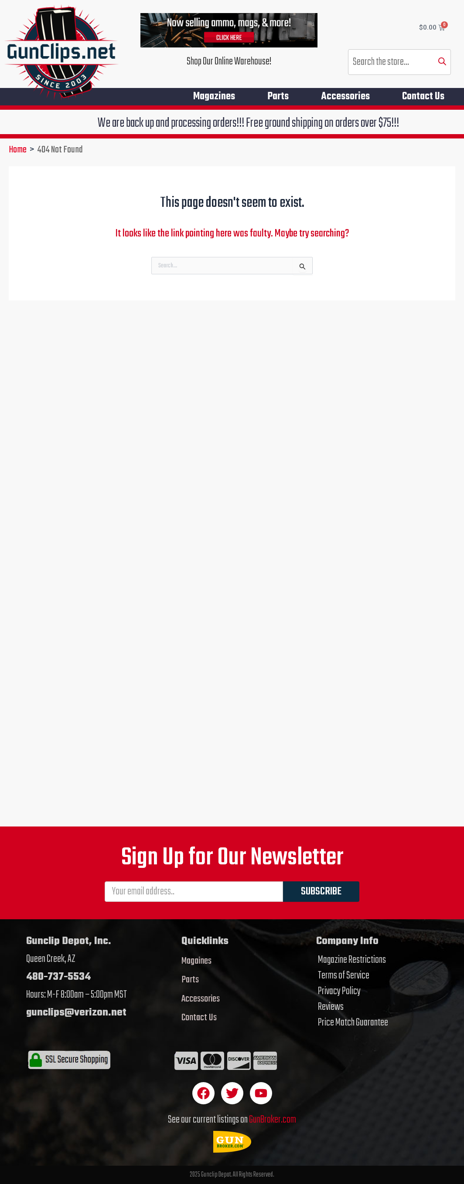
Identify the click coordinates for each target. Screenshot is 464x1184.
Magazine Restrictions (352, 960)
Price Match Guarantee (353, 1023)
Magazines (214, 96)
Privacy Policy (339, 991)
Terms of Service (343, 976)
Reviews (331, 1007)
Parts (278, 96)
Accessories (345, 96)
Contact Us (423, 96)
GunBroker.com (272, 1120)
